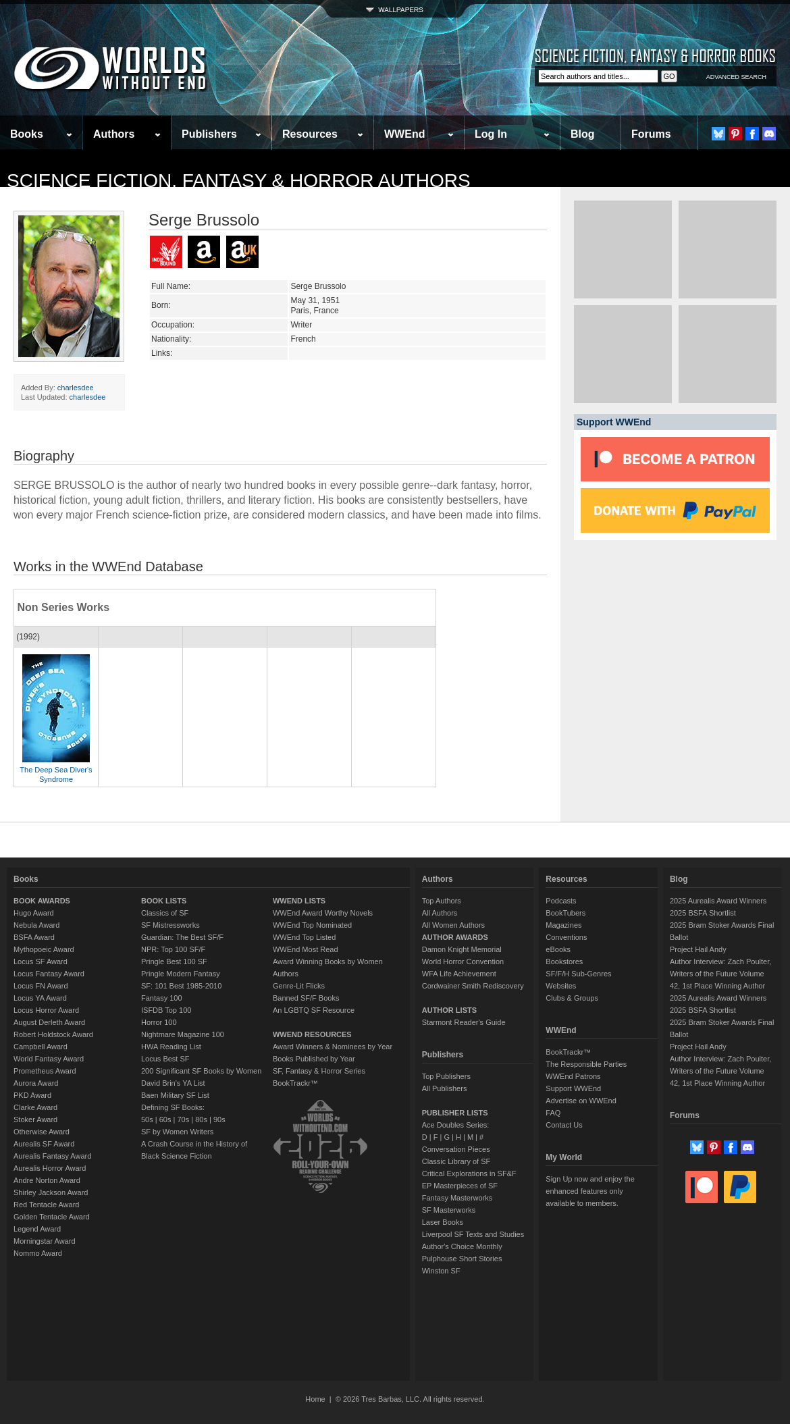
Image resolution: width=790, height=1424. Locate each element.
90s (219, 1119)
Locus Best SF (165, 1059)
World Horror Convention (463, 961)
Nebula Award (36, 925)
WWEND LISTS (299, 901)
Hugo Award (34, 913)
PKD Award (32, 1095)
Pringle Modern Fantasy (180, 974)
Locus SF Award (41, 961)
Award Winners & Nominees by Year (332, 1047)
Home (315, 1399)
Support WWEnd (573, 1088)
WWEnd (404, 134)
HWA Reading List (171, 1047)
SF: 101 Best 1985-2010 (181, 986)
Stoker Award (35, 1119)
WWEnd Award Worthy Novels (323, 913)
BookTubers (565, 913)
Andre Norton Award (47, 1180)
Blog (583, 134)
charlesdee (75, 388)
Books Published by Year (314, 1059)
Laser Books (442, 1222)
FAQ (553, 1113)
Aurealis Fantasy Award (52, 1156)
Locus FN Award (41, 986)
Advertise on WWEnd (581, 1101)
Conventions (566, 937)
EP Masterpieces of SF (460, 1186)
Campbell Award (41, 1047)
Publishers (209, 134)
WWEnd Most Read (305, 949)
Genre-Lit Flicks (299, 986)
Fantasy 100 (161, 998)
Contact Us (564, 1125)
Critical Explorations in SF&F (469, 1173)
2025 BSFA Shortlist (703, 913)
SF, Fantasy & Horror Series (319, 1071)
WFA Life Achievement (459, 974)
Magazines (563, 925)
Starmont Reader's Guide (464, 1022)
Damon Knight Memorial (462, 949)
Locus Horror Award (46, 1010)
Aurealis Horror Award (50, 1168)
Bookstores (564, 961)
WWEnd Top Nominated (312, 925)
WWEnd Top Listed (304, 937)
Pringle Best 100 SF (174, 961)
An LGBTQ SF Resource (313, 1010)
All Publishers (444, 1088)
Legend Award (37, 1229)
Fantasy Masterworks (457, 1198)
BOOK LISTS (163, 901)
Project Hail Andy (698, 949)
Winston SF (441, 1271)
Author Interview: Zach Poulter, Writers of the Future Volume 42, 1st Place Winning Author (720, 973)
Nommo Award (38, 1253)
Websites (561, 986)
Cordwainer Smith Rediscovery (473, 986)
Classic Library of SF (456, 1161)
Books (26, 134)
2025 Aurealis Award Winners (718, 901)
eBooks (558, 949)
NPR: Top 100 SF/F (173, 949)
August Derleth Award (49, 1022)
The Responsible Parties (586, 1064)
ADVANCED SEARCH (736, 77)
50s (147, 1119)
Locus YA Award (40, 998)
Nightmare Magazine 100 (182, 1034)
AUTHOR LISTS (449, 1010)
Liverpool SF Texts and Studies (473, 1234)
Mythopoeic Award (44, 949)
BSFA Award (34, 937)
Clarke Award (35, 1107)
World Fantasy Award (49, 1059)
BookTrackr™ (295, 1083)
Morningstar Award (45, 1241)
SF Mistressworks (170, 925)
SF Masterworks (448, 1210)
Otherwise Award (42, 1132)
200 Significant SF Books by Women (201, 1071)
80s (201, 1119)
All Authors (440, 913)
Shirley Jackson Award (51, 1192)
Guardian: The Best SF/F (182, 937)
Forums (651, 134)
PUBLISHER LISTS (455, 1113)
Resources (310, 134)
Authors (113, 134)
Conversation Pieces (456, 1149)
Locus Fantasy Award (49, 974)
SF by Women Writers (177, 1132)
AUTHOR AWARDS (455, 937)
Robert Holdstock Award (53, 1034)
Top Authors (441, 901)
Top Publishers (446, 1076)
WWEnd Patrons (573, 1076)
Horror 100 (159, 1022)
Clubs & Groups (572, 998)
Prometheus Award (45, 1071)
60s (165, 1119)
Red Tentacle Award (46, 1205)
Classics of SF (164, 913)
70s (183, 1119)
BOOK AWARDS (42, 901)
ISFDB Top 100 (166, 1010)
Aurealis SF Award (44, 1144)
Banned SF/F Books (306, 998)
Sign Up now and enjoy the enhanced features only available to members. (590, 1191)
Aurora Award (36, 1083)
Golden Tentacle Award (52, 1217)
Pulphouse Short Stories (462, 1259)
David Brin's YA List (173, 1083)
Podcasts (561, 901)
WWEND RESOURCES (312, 1034)
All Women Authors (453, 925)
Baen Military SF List (175, 1095)
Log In (491, 134)
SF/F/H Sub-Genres (578, 974)
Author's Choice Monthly (462, 1246)
